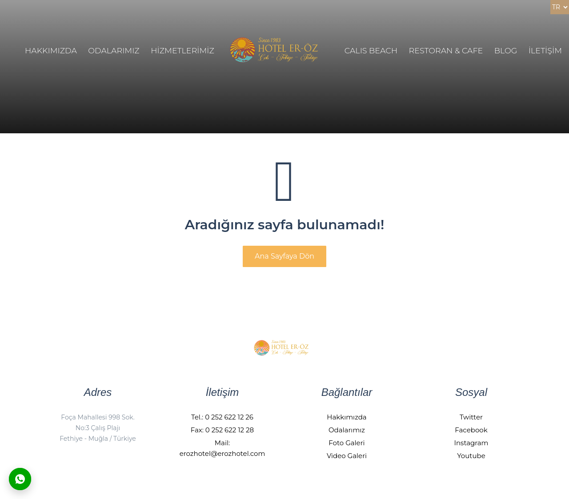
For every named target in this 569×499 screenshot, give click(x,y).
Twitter (471, 417)
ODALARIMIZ (113, 50)
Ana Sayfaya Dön (284, 256)
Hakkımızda (346, 417)
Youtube (471, 455)
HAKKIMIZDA (51, 50)
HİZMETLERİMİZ (182, 50)
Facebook (471, 430)
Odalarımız (347, 430)
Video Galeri (347, 455)
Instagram (471, 443)
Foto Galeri (347, 443)
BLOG (505, 50)
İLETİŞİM (545, 50)
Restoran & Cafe (446, 50)
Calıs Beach (371, 50)
